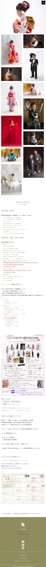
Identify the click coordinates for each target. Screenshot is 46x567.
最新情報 (23, 555)
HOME (21, 28)
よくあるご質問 (23, 558)
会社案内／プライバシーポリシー (23, 561)
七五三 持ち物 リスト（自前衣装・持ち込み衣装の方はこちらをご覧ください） (22, 513)
